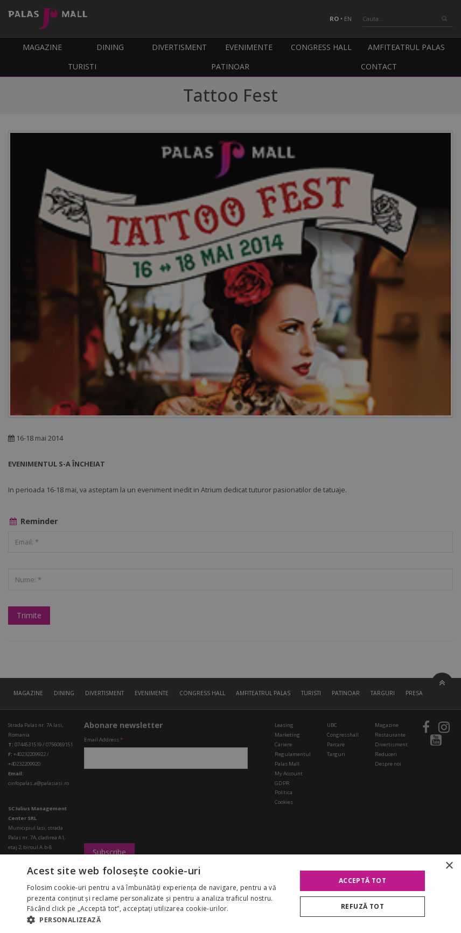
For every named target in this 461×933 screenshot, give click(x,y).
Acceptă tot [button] (362, 880)
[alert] (230, 466)
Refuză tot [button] (362, 906)
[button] (157, 919)
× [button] (449, 866)
